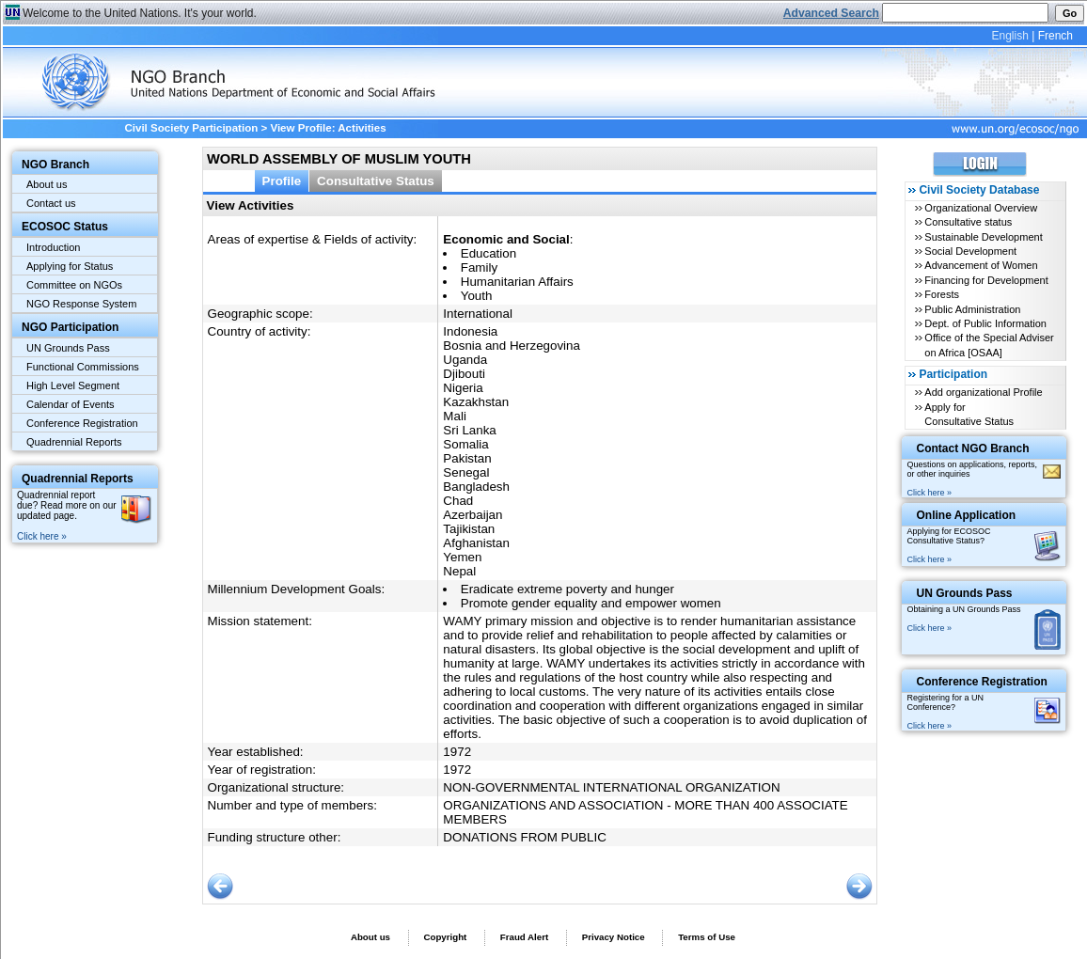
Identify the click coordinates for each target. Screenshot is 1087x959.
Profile (282, 181)
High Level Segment (72, 385)
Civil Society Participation (191, 128)
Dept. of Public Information (985, 323)
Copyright (444, 937)
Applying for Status (69, 266)
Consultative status (968, 222)
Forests (941, 294)
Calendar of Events (70, 404)
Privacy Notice (613, 937)
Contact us (51, 203)
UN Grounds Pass (68, 348)
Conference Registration (82, 423)
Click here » (42, 536)
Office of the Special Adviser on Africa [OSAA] (988, 344)
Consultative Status (375, 181)
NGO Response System (81, 303)
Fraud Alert (524, 937)
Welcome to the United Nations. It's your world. (140, 13)
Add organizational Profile (983, 392)
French (1055, 35)
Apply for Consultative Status (969, 414)
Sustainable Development (983, 237)
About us (46, 184)
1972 (457, 752)
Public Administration (972, 309)
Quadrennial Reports (74, 442)
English (1009, 35)
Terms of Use (706, 937)
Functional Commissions (82, 366)
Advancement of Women (980, 265)
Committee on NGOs (74, 285)
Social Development (970, 251)
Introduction (53, 247)
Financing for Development (986, 280)
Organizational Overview (980, 207)
